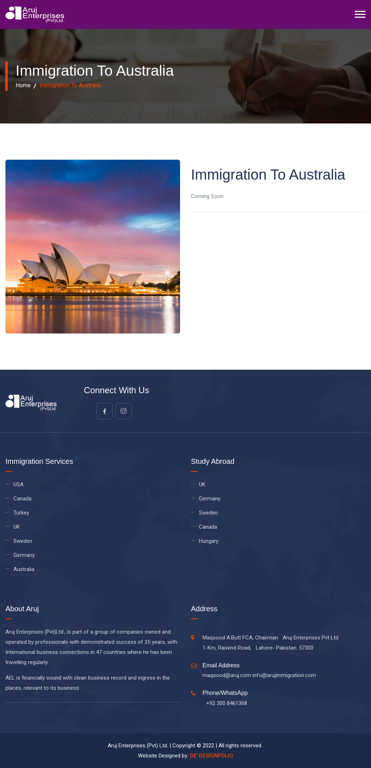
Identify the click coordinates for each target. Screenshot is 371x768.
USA (18, 484)
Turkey (21, 512)
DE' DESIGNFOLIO (211, 755)
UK (16, 527)
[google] (124, 411)
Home (23, 85)
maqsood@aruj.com (227, 675)
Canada (22, 498)
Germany (24, 555)
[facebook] (104, 411)
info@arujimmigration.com (284, 675)
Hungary (208, 541)
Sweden (22, 541)
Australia (23, 569)
